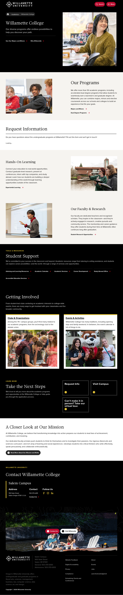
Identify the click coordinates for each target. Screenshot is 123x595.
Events (93, 565)
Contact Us (52, 531)
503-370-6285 (33, 493)
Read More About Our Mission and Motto (23, 453)
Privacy (67, 569)
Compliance (69, 574)
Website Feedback (71, 560)
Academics (15, 14)
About (93, 560)
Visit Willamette (69, 531)
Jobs (92, 569)
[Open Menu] (111, 4)
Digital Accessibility (72, 565)
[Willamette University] (19, 4)
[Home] (8, 14)
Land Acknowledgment (99, 574)
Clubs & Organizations (18, 318)
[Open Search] (100, 4)
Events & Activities (75, 318)
